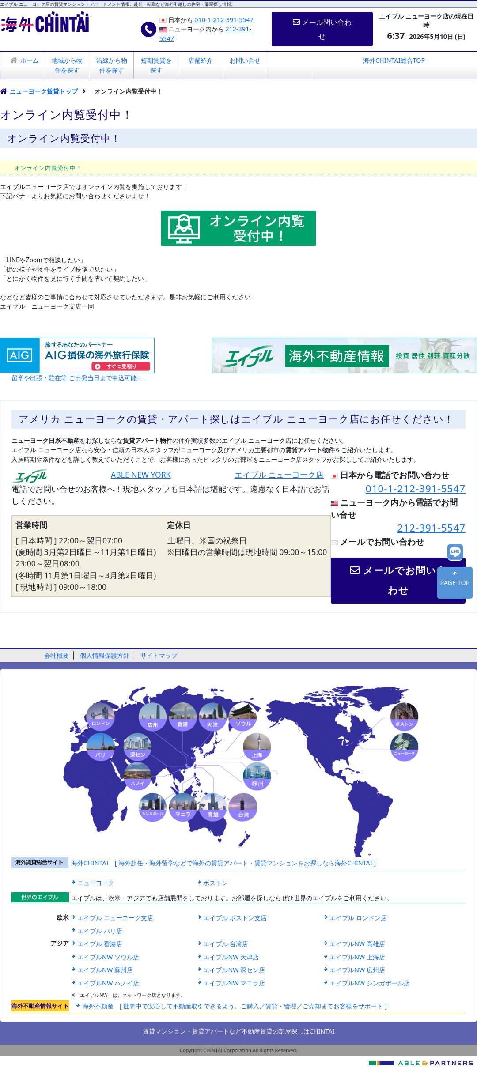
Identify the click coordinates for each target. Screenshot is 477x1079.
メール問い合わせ (322, 29)
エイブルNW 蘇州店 (105, 970)
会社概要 (56, 655)
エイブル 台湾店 (225, 943)
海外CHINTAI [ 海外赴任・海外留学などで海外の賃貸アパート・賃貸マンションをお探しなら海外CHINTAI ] (223, 863)
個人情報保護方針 (104, 655)
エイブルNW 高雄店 (357, 943)
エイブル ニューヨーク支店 (115, 917)
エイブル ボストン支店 (235, 917)
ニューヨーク (95, 883)
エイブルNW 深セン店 (234, 970)
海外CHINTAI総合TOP (394, 60)
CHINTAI (322, 1031)
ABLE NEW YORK (141, 474)
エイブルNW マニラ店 (234, 983)
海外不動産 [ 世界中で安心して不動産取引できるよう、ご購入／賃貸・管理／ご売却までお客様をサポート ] (235, 1006)
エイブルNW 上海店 (357, 957)
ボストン (215, 883)
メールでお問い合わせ (398, 580)
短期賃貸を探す (156, 65)
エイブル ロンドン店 (358, 917)
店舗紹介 (200, 60)
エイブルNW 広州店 (357, 970)
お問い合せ (245, 60)
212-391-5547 (432, 528)
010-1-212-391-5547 (224, 19)
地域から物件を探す (67, 65)
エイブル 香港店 (99, 943)
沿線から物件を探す (111, 65)
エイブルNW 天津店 (231, 957)
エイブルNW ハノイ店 (108, 983)
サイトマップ (159, 655)
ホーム (29, 60)
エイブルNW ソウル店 (108, 957)
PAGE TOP (455, 582)
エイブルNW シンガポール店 (369, 983)
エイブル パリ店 (99, 931)
